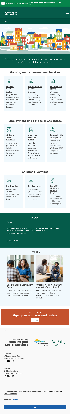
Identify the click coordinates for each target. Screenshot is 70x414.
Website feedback (10, 394)
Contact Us (51, 391)
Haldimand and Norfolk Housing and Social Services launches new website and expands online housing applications (33, 229)
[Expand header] (67, 12)
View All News (13, 241)
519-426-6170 (9, 376)
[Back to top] (35, 407)
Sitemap (59, 391)
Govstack (15, 400)
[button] (35, 342)
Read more (33, 2)
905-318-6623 (9, 361)
